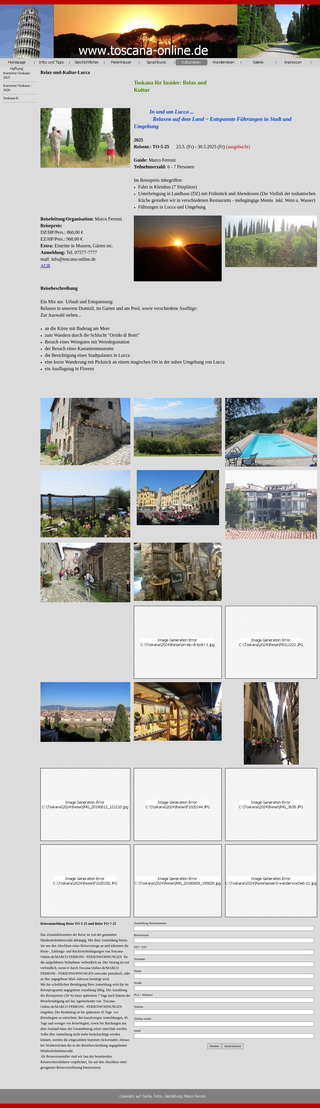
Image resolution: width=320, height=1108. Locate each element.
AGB (45, 265)
